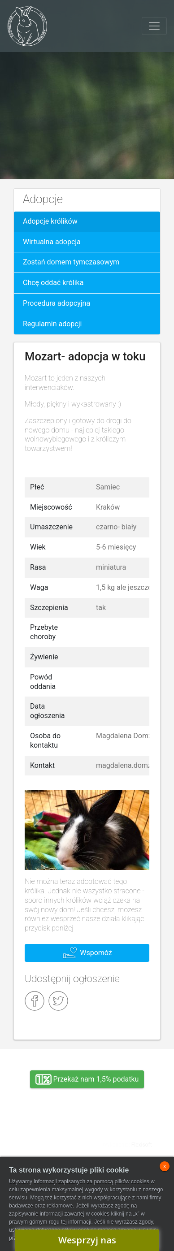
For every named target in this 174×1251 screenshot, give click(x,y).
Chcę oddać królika (53, 282)
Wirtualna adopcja (52, 242)
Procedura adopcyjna (56, 303)
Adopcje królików (50, 221)
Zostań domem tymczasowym (71, 262)
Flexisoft (141, 1145)
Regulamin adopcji (52, 324)
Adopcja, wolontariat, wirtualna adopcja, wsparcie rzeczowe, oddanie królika (47, 1137)
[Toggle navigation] (154, 26)
